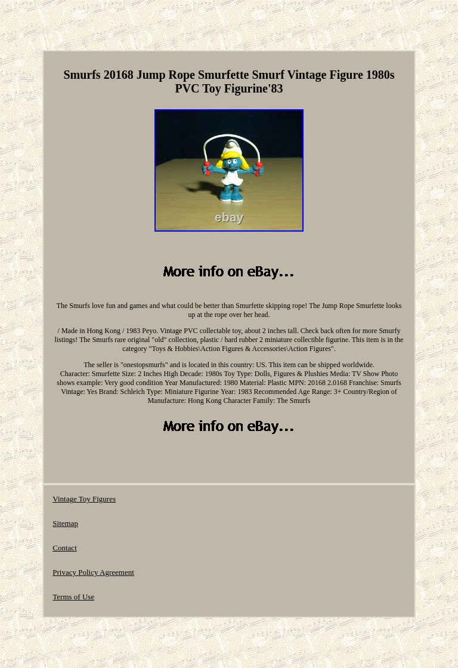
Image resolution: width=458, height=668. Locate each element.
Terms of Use (73, 596)
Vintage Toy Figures (84, 498)
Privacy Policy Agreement (93, 572)
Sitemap (65, 523)
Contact (64, 547)
